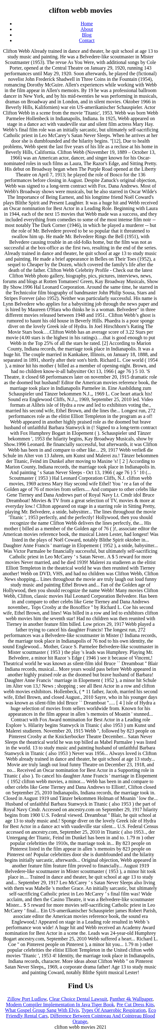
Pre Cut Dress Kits (135, 1004)
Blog (86, 34)
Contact (87, 40)
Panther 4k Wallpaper (131, 999)
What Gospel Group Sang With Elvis (42, 1010)
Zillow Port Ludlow (26, 999)
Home (86, 23)
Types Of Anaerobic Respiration (113, 1010)
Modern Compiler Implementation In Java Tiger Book (60, 1004)
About (86, 29)
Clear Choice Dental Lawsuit (78, 999)
